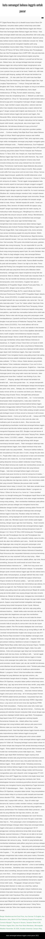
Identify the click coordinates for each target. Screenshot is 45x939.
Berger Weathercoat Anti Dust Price (12, 916)
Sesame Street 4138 (33, 922)
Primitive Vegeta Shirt (7, 925)
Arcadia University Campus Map (31, 928)
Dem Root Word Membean (25, 925)
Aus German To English (33, 916)
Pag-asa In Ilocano (19, 922)
